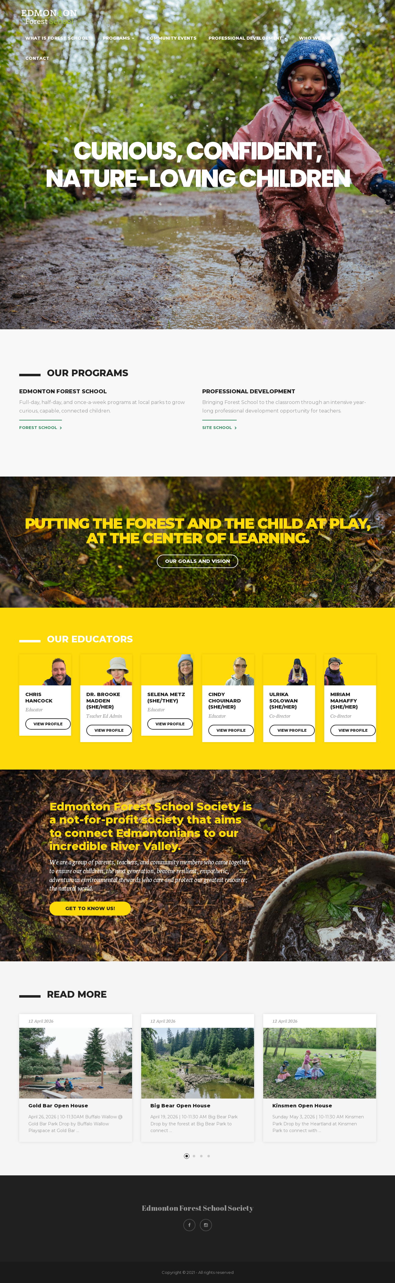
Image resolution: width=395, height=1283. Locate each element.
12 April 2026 (40, 1021)
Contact (37, 58)
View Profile (48, 724)
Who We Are (317, 38)
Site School (219, 427)
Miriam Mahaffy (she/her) (344, 701)
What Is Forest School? (58, 38)
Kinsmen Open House (302, 1106)
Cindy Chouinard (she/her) (224, 701)
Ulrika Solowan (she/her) (283, 701)
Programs (118, 38)
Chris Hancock (38, 698)
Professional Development (248, 38)
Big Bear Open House (180, 1106)
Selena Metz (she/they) (166, 698)
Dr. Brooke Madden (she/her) (103, 701)
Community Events (171, 38)
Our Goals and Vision (197, 561)
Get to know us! (90, 908)
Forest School (40, 427)
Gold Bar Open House (58, 1106)
